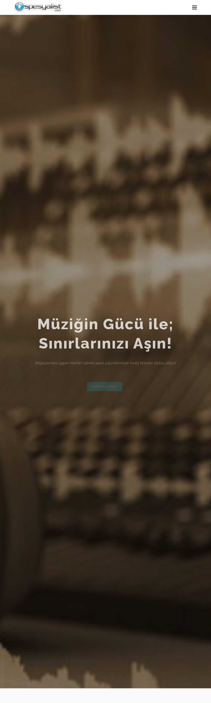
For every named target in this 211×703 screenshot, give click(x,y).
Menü (194, 7)
